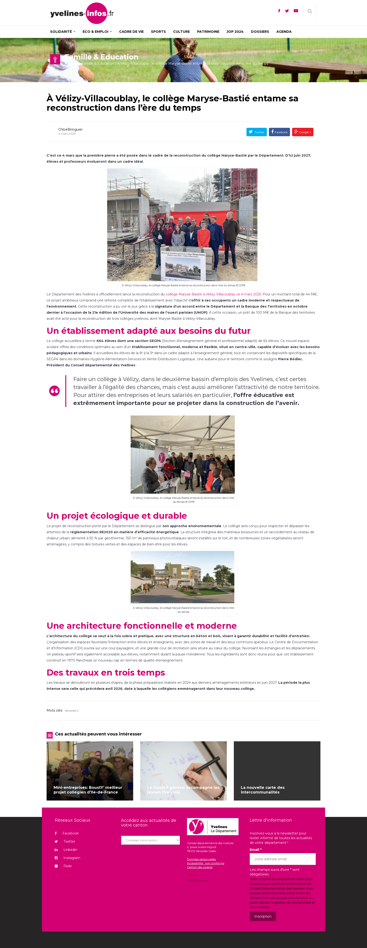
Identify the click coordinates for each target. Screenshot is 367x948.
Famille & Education (98, 63)
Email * (255, 850)
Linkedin (66, 850)
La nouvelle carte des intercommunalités (263, 789)
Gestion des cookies (200, 867)
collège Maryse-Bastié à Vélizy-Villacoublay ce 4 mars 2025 (213, 294)
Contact (192, 875)
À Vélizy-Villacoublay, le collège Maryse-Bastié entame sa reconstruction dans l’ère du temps (172, 103)
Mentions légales (198, 880)
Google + (304, 132)
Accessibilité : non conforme (205, 863)
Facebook (281, 132)
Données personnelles (201, 859)
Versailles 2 (72, 710)
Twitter (259, 132)
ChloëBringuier (70, 129)
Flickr (63, 866)
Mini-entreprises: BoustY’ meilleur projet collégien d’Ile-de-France (88, 789)
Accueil (71, 63)
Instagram (67, 858)
